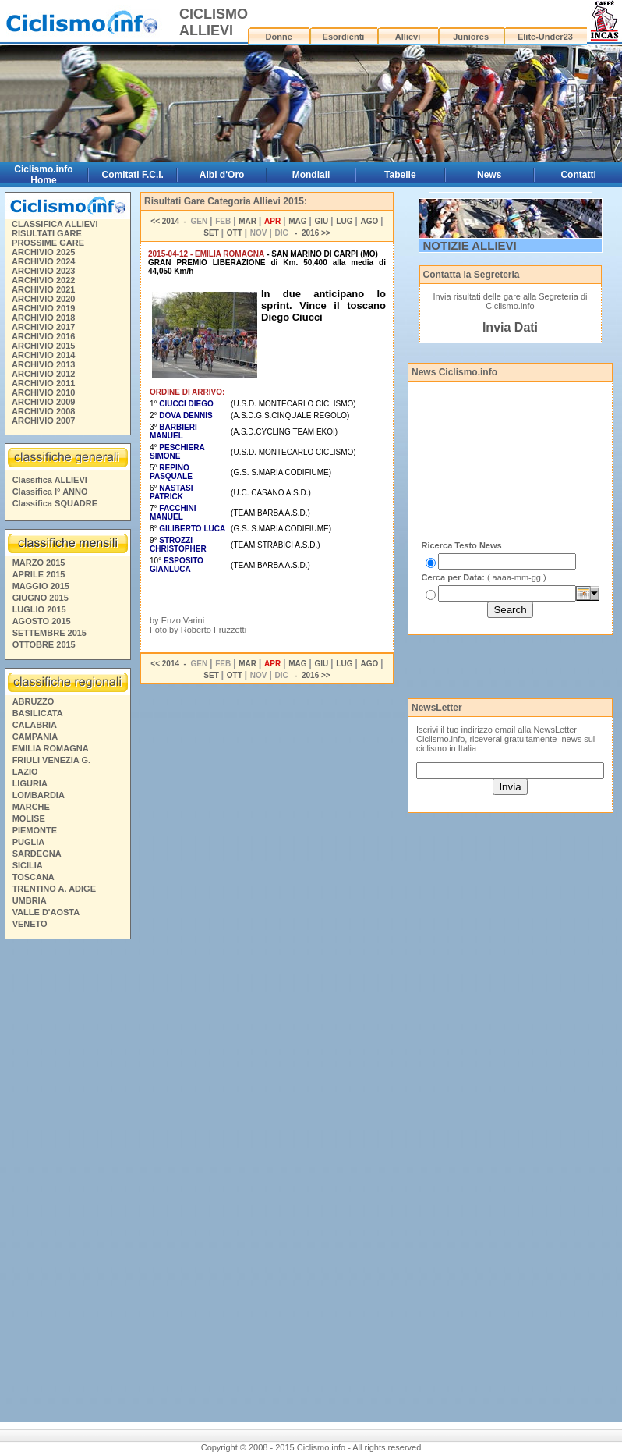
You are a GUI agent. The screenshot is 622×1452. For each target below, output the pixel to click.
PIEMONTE (34, 830)
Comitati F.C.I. (133, 174)
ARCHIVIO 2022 (43, 280)
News (489, 174)
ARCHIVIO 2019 (43, 308)
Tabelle (399, 174)
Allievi (407, 36)
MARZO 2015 (38, 562)
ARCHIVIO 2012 (43, 373)
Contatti (577, 174)
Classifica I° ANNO (50, 491)
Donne (279, 36)
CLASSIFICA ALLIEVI (54, 224)
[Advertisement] (67, 1183)
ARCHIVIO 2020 (43, 299)
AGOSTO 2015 (41, 621)
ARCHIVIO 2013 (43, 364)
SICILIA (27, 865)
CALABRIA (34, 725)
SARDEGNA (37, 853)
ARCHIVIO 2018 (43, 317)
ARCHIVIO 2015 (43, 345)
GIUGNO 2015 (40, 597)
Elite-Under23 (545, 36)
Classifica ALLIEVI (49, 480)
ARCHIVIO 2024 (43, 261)
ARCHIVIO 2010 (43, 392)
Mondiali (311, 174)
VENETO (30, 923)
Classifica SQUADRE (54, 503)
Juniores (471, 36)
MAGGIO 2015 (40, 586)
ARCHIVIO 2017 (43, 327)
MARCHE (31, 806)
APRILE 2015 (38, 574)
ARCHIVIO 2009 (43, 401)
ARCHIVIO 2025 (43, 252)
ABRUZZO (33, 701)
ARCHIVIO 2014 (43, 355)
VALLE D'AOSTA (46, 912)
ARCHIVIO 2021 (43, 289)
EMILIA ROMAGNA (50, 748)
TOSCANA (33, 877)
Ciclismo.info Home (43, 175)
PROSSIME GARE (48, 242)
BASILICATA (37, 713)
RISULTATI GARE (47, 233)
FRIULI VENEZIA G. (51, 760)
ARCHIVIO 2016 (43, 336)
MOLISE (28, 818)
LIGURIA (30, 783)
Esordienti (344, 36)
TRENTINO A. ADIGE (54, 888)
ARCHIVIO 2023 (43, 270)
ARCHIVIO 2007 (43, 420)
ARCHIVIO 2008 (43, 411)
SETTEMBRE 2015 (49, 632)
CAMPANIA (35, 736)
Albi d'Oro (222, 174)
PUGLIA (28, 842)
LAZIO (25, 771)
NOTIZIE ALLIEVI (470, 245)
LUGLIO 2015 (39, 609)
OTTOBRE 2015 (44, 644)
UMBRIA (29, 900)
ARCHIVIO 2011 (43, 383)
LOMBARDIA (38, 795)
